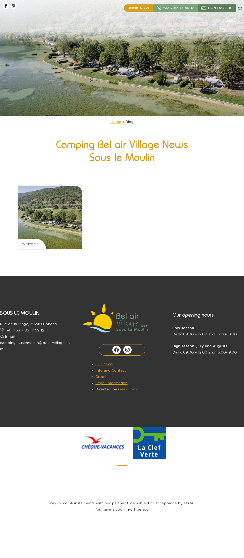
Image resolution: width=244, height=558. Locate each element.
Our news (104, 364)
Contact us (220, 8)
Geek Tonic (128, 389)
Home (115, 122)
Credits (101, 377)
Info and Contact (110, 370)
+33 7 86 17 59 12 (178, 8)
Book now (138, 8)
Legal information (111, 383)
